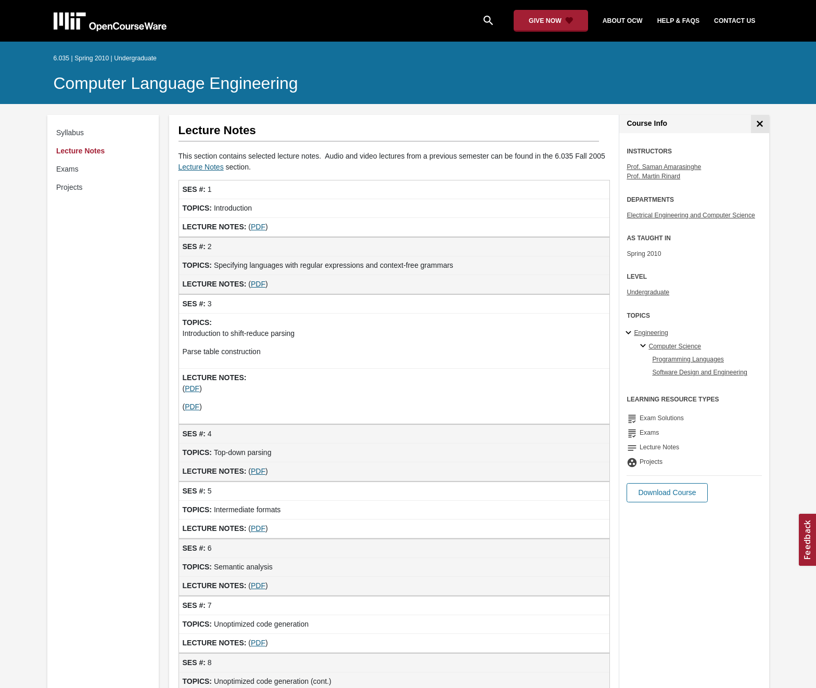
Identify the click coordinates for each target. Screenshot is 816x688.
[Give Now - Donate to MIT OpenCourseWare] (551, 21)
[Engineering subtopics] (630, 333)
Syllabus (70, 132)
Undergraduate (648, 292)
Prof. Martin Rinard (653, 176)
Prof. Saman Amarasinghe (664, 167)
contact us (734, 20)
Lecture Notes (80, 151)
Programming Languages (688, 359)
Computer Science (674, 346)
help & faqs (678, 20)
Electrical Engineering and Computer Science (691, 215)
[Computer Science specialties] (645, 346)
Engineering (651, 332)
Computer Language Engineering (176, 83)
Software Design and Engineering (699, 372)
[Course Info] (760, 124)
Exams (67, 169)
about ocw (623, 20)
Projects (69, 187)
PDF (258, 227)
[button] (667, 492)
